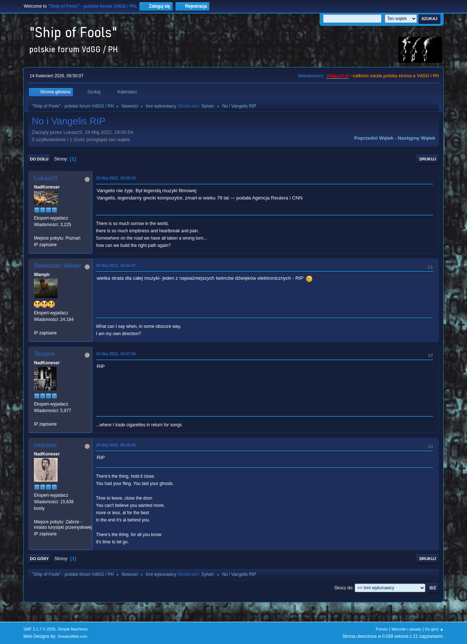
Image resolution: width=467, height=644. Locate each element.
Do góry (39, 558)
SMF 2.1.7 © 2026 (39, 629)
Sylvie (207, 106)
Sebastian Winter (57, 265)
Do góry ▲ (434, 629)
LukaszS (46, 178)
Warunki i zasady (406, 629)
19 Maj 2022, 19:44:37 (116, 265)
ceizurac (45, 445)
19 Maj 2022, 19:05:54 (116, 178)
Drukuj (427, 159)
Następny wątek (416, 138)
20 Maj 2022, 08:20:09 (116, 445)
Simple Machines (73, 629)
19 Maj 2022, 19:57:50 (116, 354)
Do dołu (39, 159)
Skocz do (343, 587)
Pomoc (382, 629)
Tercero (44, 353)
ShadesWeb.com (73, 636)
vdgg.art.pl (338, 75)
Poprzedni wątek (373, 138)
